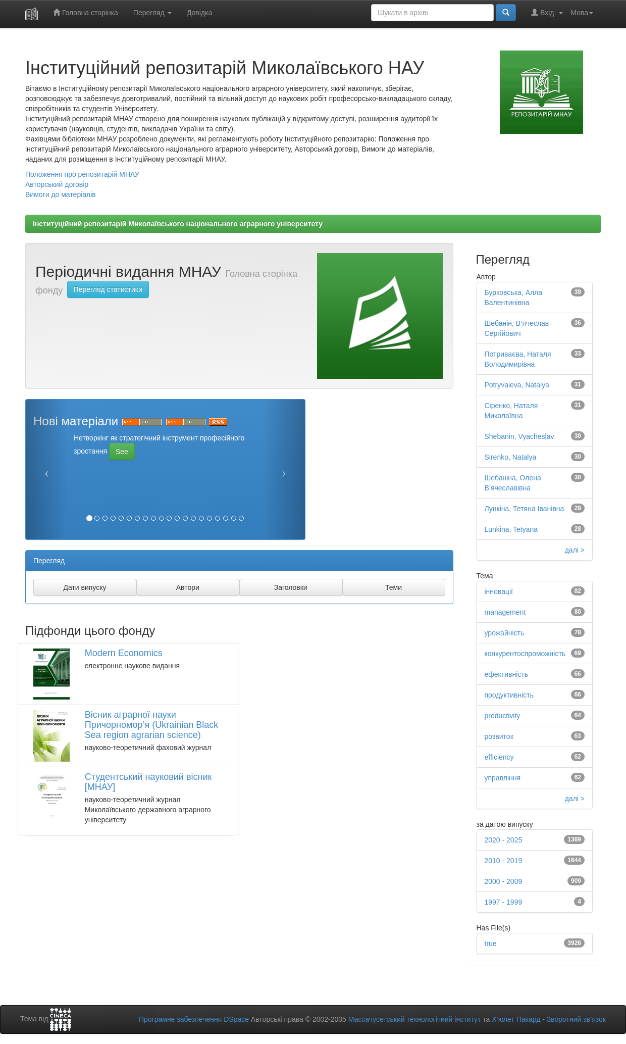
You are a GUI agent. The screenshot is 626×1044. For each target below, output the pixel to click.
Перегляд (152, 13)
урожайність (505, 633)
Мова (581, 13)
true (491, 943)
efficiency (499, 757)
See (122, 452)
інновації (499, 591)
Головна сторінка (85, 12)
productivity (502, 716)
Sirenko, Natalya (511, 457)
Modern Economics (124, 653)
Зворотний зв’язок (576, 1019)
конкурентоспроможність (525, 654)
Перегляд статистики (108, 289)
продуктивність (509, 695)
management (505, 612)
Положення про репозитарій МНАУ (82, 174)
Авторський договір (56, 184)
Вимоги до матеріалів (60, 194)
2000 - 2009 (504, 881)
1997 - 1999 (504, 902)
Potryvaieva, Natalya (517, 385)
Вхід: (547, 12)
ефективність (507, 674)
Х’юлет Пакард (516, 1019)
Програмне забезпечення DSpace (194, 1019)
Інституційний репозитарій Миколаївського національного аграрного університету (178, 224)
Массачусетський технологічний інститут (414, 1019)
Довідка (199, 13)
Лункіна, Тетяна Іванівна (524, 509)
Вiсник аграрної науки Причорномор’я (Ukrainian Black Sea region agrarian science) (152, 725)
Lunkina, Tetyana (511, 529)
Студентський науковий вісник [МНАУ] (148, 782)
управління (503, 778)
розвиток (499, 736)
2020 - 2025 (504, 840)
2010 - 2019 (504, 861)
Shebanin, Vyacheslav (519, 436)
